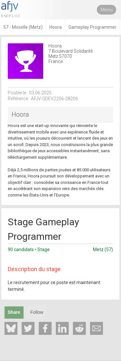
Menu (107, 10)
